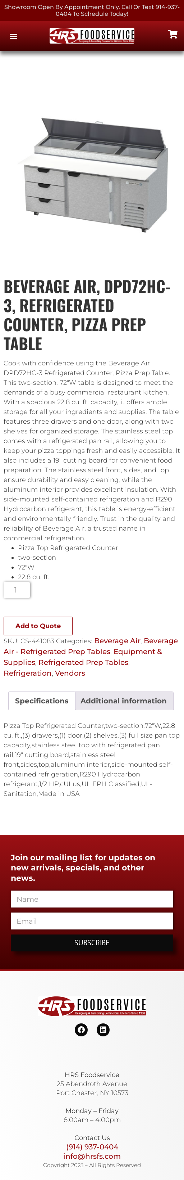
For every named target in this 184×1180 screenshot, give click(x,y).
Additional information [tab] (123, 701)
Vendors (70, 673)
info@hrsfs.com (92, 1156)
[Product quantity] (17, 590)
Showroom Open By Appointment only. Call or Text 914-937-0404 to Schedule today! (92, 10)
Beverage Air (117, 640)
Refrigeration (28, 673)
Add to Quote (38, 626)
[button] (13, 36)
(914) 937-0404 (92, 1147)
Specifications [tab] (42, 701)
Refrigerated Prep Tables (83, 662)
